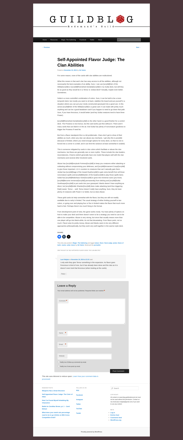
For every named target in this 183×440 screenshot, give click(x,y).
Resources (54, 40)
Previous (46, 47)
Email (62, 344)
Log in (112, 412)
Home (45, 40)
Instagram (79, 399)
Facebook (82, 40)
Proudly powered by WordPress (91, 432)
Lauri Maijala (64, 259)
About (100, 40)
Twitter (92, 40)
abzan (97, 243)
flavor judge (108, 243)
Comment (63, 301)
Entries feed (114, 415)
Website (62, 356)
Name (62, 333)
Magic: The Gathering (68, 40)
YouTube (79, 408)
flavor (102, 243)
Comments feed (116, 417)
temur (73, 245)
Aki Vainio (82, 70)
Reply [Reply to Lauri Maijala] (63, 274)
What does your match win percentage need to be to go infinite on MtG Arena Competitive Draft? (56, 415)
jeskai (115, 243)
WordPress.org (115, 420)
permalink (97, 245)
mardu (64, 245)
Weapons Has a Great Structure (53, 391)
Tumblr (78, 413)
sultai (68, 245)
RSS (77, 390)
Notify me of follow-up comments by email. (73, 362)
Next (138, 47)
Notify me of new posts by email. (70, 366)
